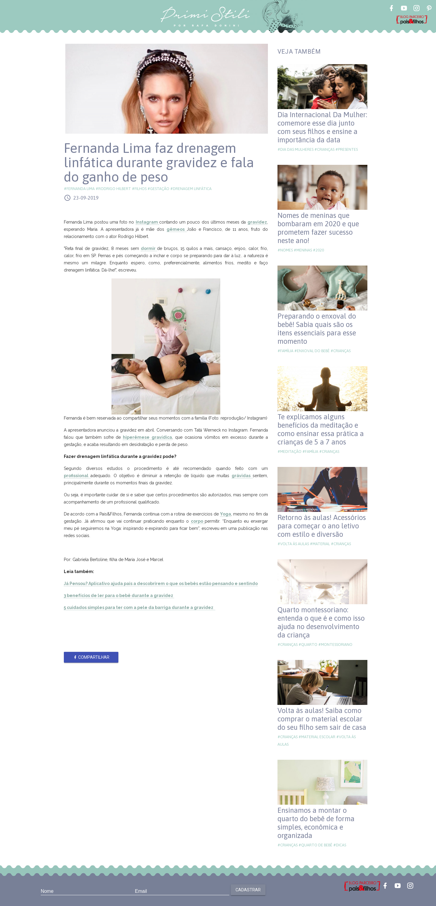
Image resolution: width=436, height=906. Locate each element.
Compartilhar (91, 657)
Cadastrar (248, 889)
